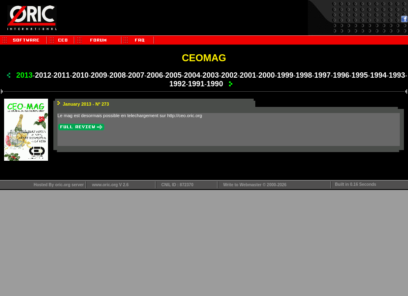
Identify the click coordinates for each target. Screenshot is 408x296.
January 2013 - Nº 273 (86, 104)
